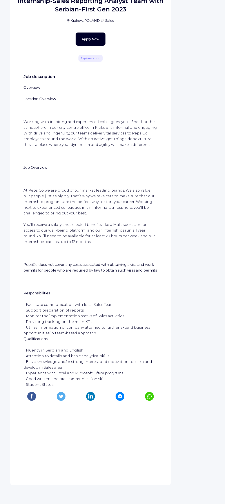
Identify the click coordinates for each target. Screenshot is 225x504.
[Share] (154, 62)
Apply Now (83, 139)
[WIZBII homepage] (21, 9)
